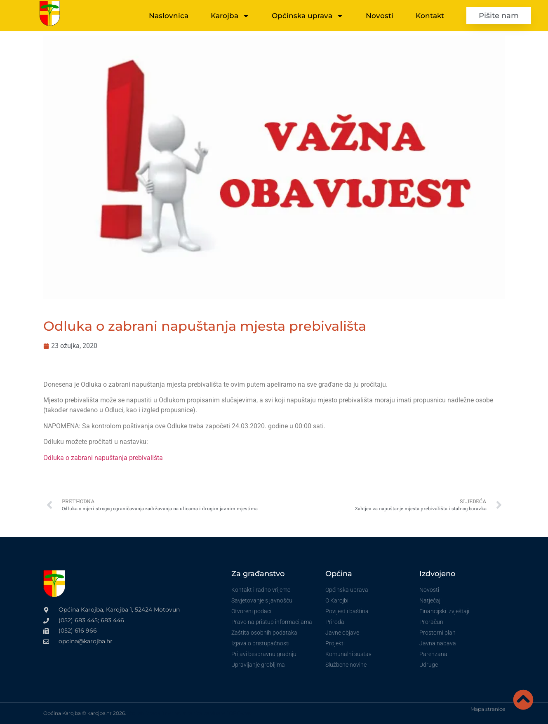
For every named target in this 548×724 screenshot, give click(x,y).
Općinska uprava (307, 15)
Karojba (230, 15)
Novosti (379, 16)
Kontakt (430, 16)
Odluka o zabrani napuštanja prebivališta (103, 458)
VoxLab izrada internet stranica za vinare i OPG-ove (189, 713)
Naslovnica (168, 16)
